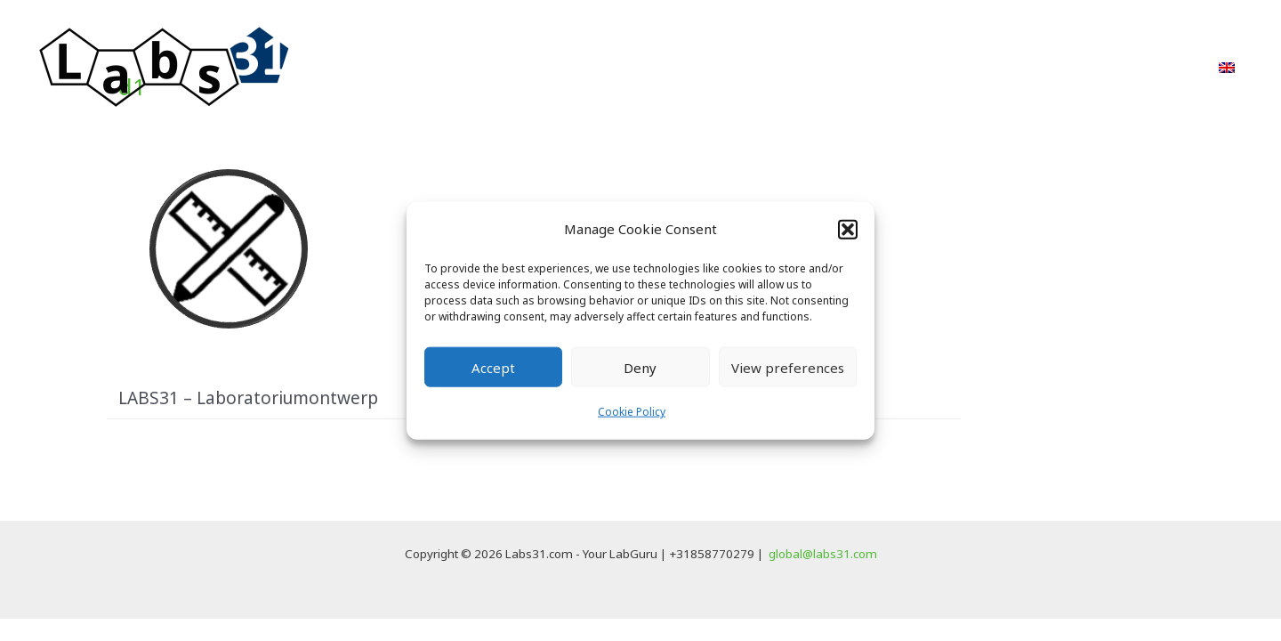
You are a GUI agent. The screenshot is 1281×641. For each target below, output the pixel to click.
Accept (493, 368)
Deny (640, 368)
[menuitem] (1227, 68)
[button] (848, 229)
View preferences (787, 368)
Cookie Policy (631, 411)
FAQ (1082, 67)
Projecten (846, 67)
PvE (925, 67)
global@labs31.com (823, 554)
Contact (1158, 67)
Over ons (1002, 67)
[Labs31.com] (164, 65)
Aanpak (751, 67)
